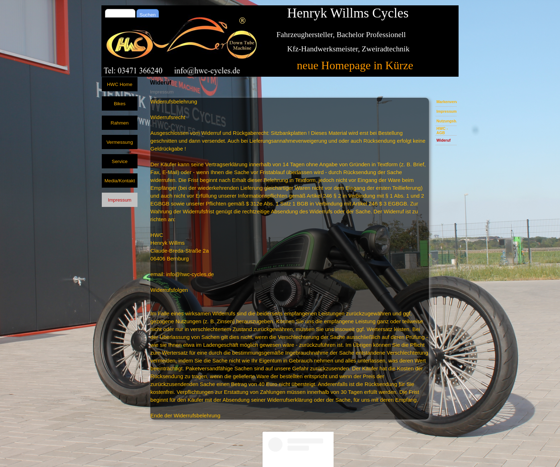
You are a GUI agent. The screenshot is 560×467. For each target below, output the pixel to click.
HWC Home (119, 84)
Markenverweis (450, 102)
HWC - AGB (442, 130)
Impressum (446, 111)
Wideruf (443, 140)
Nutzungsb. (446, 121)
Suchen (148, 14)
